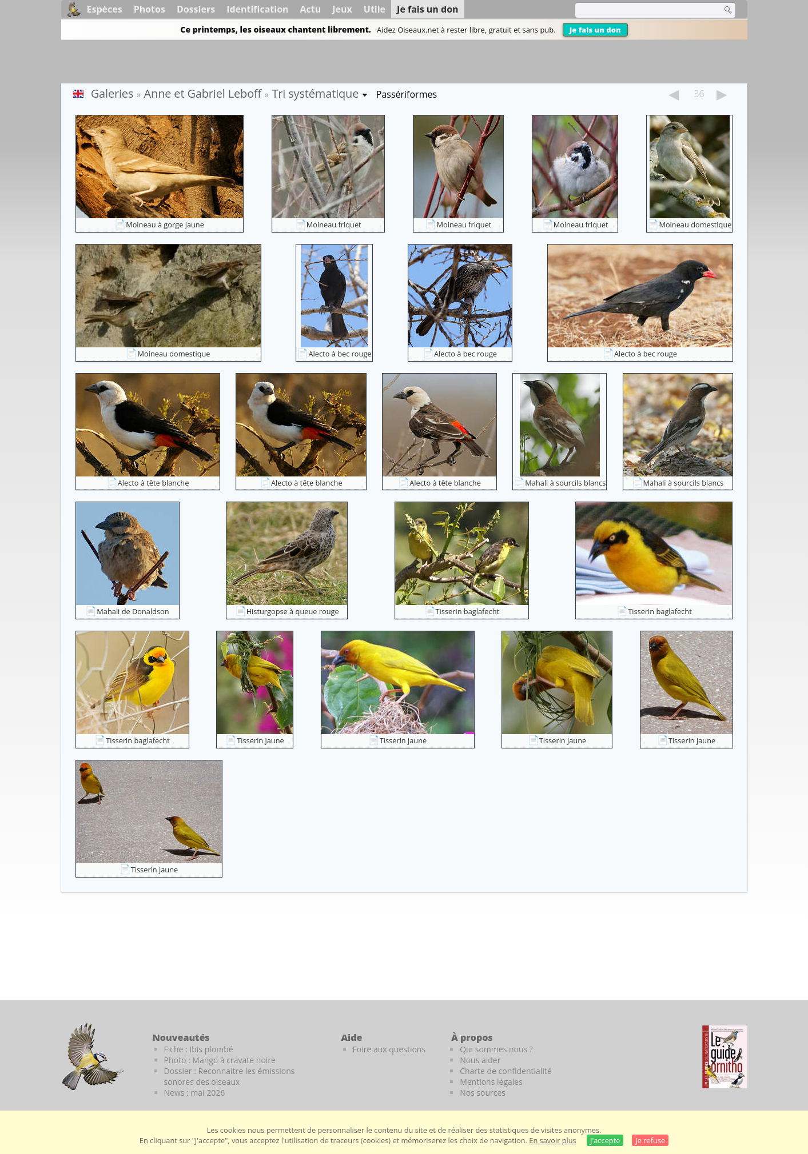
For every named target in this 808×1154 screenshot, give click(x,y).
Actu (310, 9)
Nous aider (480, 1060)
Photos (149, 9)
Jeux (342, 9)
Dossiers (196, 9)
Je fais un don (595, 30)
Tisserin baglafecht (468, 611)
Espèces (104, 9)
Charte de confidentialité (506, 1070)
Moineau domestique (695, 224)
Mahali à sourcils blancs (565, 483)
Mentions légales (491, 1081)
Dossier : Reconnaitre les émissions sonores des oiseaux (229, 1076)
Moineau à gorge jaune (165, 224)
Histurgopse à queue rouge (292, 611)
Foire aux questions (389, 1049)
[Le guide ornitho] (724, 1056)
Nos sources (483, 1092)
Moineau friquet (334, 224)
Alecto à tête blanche (153, 483)
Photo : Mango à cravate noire (220, 1060)
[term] (641, 10)
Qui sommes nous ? (496, 1049)
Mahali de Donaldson (133, 611)
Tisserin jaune (260, 740)
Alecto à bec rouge (339, 353)
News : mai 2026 (194, 1092)
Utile (374, 9)
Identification (257, 9)
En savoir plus (552, 1140)
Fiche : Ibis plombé (198, 1049)
